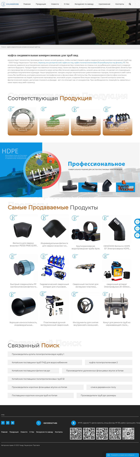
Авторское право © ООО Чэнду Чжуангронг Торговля (20, 445)
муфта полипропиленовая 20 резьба (90, 63)
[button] (128, 120)
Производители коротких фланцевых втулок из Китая (39, 387)
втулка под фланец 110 (115, 63)
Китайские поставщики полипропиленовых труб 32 (38, 379)
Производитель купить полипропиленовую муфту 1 (38, 354)
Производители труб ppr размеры (98, 395)
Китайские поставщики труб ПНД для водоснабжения (39, 362)
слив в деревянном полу (103, 387)
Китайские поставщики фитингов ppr (31, 370)
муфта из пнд (68, 63)
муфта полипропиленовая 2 (103, 362)
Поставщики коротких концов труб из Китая (34, 395)
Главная (3, 47)
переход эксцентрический (50, 63)
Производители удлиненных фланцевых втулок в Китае (94, 370)
